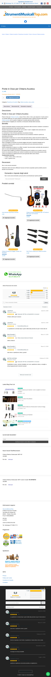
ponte (32, 102)
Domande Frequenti (31, 6)
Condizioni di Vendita (8, 580)
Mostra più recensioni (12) (25, 671)
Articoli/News (20, 388)
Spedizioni (24, 6)
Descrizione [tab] (7, 106)
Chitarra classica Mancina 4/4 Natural (25, 337)
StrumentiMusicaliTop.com (22, 326)
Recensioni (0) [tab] (15, 106)
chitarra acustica (24, 102)
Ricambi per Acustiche (23, 34)
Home (3, 34)
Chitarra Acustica (15, 117)
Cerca (46, 302)
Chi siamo (11, 6)
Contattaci (5, 582)
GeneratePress (30, 674)
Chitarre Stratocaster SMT (24, 422)
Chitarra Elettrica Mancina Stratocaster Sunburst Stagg (31, 406)
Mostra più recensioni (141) (25, 374)
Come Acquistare (17, 6)
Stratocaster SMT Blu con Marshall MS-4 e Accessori (28, 314)
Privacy (4, 575)
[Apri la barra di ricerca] (49, 26)
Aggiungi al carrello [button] (10, 217)
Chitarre (7, 34)
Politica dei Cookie (7, 578)
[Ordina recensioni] (45, 307)
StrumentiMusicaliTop (8, 509)
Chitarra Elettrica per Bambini (25, 414)
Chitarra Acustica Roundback (25, 398)
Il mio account (39, 6)
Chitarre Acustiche (14, 34)
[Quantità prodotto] (4, 97)
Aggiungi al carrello (14, 97)
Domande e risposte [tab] (26, 106)
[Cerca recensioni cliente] (23, 302)
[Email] (25, 439)
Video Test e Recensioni (26, 421)
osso (30, 102)
